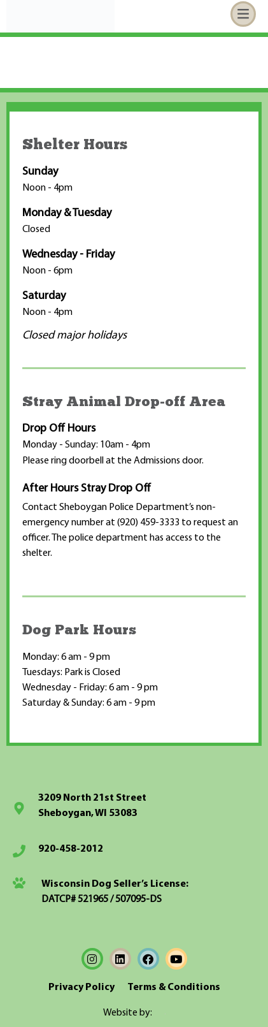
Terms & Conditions (173, 987)
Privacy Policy (81, 987)
